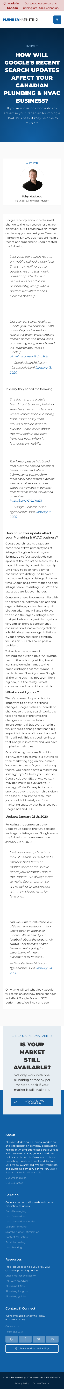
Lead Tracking (13, 1247)
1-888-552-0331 (14, 1331)
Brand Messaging (15, 1211)
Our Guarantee (14, 1182)
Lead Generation (15, 1216)
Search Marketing (16, 1226)
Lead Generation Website (20, 1221)
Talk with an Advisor (17, 1280)
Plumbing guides (15, 1296)
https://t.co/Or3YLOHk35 (26, 500)
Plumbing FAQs (15, 1286)
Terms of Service (41, 1383)
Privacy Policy (22, 1383)
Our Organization (15, 1177)
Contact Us (12, 1326)
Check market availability (20, 1275)
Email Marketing (15, 1242)
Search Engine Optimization (22, 1231)
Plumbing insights (16, 1291)
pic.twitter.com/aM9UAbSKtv (29, 356)
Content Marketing (16, 1237)
